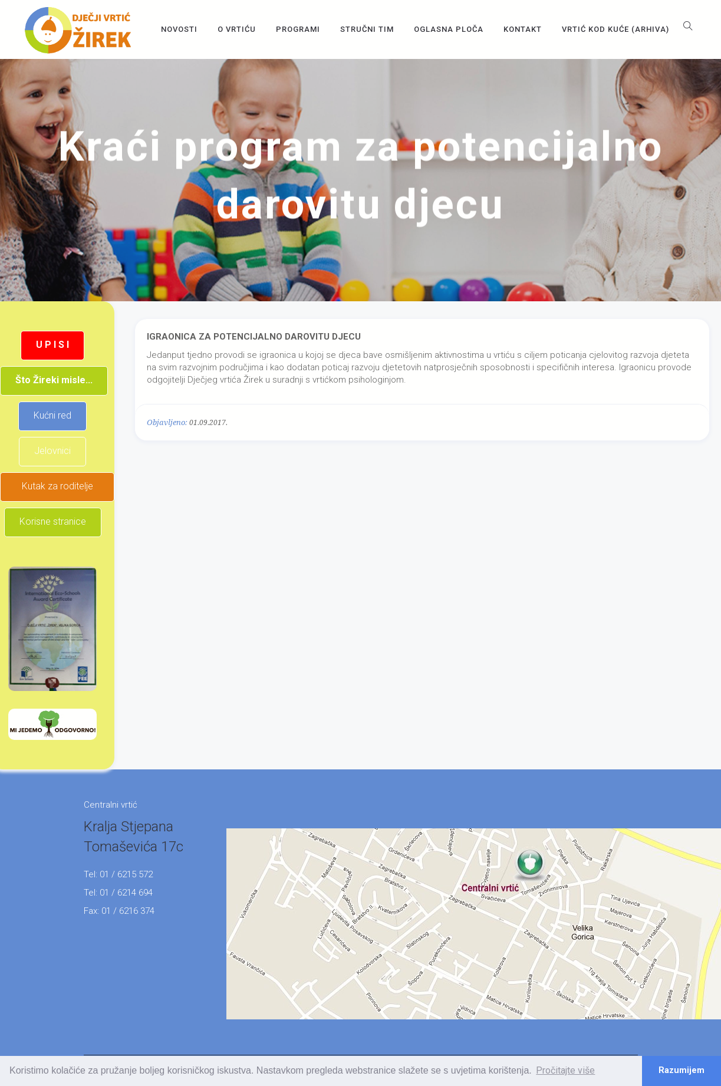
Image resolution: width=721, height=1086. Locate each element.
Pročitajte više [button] (565, 1070)
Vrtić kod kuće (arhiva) (615, 29)
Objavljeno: (167, 422)
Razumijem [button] (681, 1070)
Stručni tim (367, 29)
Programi (298, 29)
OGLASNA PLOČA (448, 29)
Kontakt (522, 29)
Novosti (179, 29)
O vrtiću (237, 29)
